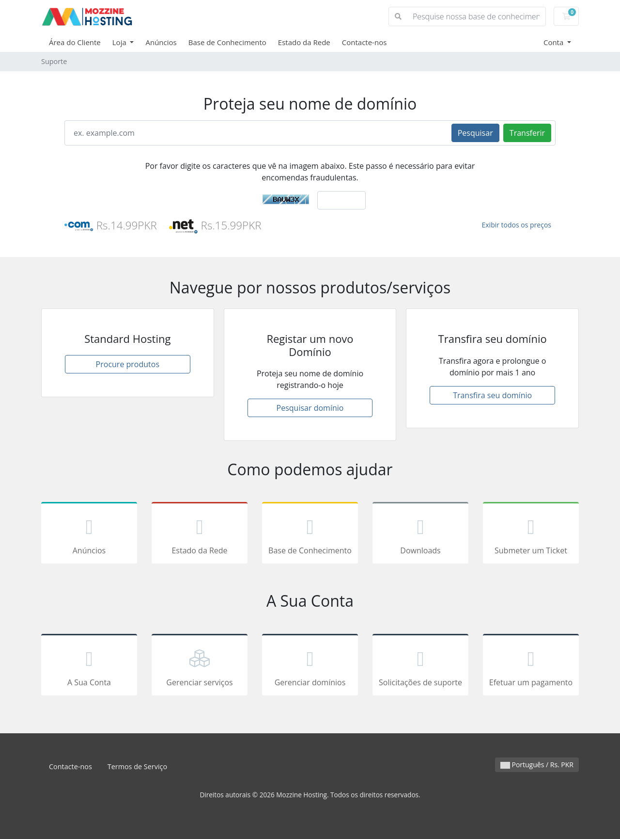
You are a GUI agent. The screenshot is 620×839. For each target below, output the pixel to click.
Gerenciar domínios (310, 666)
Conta (554, 42)
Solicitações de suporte (420, 666)
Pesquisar (475, 133)
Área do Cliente (75, 42)
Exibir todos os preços (517, 224)
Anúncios (160, 42)
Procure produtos (127, 364)
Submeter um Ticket (531, 534)
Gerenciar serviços (200, 666)
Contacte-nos (364, 42)
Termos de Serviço (137, 766)
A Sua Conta (89, 666)
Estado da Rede (304, 42)
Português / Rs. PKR (537, 764)
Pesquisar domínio (310, 408)
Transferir (527, 133)
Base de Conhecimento (227, 42)
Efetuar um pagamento (531, 666)
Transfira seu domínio (492, 395)
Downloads (420, 534)
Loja (120, 42)
